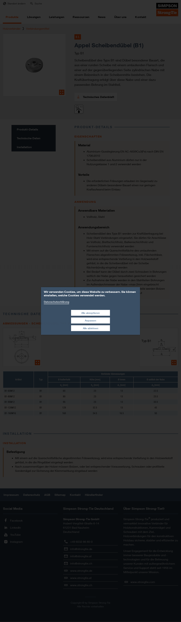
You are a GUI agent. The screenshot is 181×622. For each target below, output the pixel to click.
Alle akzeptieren (90, 312)
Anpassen (90, 320)
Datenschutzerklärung (56, 301)
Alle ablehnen (90, 328)
